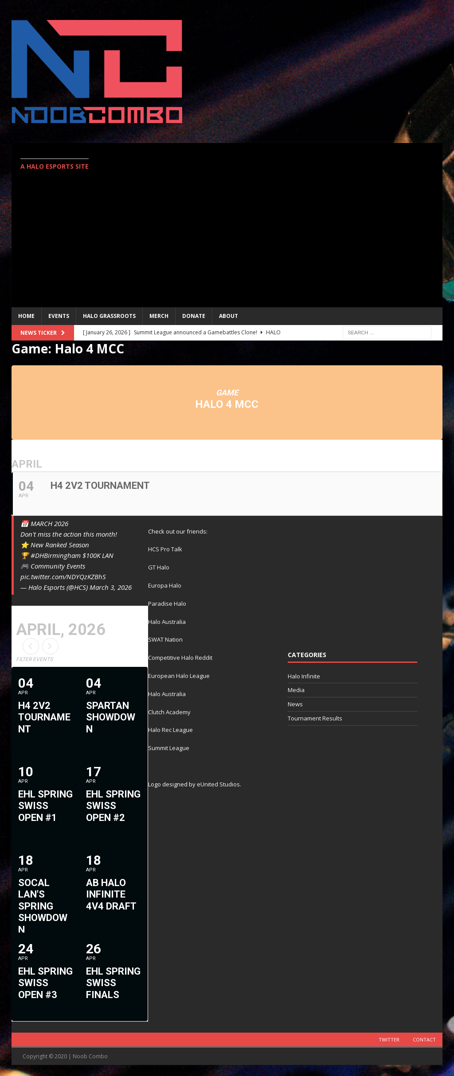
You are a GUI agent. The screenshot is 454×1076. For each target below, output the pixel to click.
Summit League (168, 748)
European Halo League (179, 676)
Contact (424, 1039)
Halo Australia (167, 622)
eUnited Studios (218, 784)
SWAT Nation (165, 639)
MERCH (158, 316)
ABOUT (228, 316)
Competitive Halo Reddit (180, 658)
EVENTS (58, 316)
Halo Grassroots (109, 316)
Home (26, 316)
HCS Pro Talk (165, 549)
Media (296, 690)
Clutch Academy (169, 712)
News (295, 704)
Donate (193, 316)
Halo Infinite (304, 676)
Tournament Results (315, 718)
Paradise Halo (167, 604)
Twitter (389, 1039)
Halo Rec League (170, 730)
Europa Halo (164, 585)
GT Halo (158, 567)
